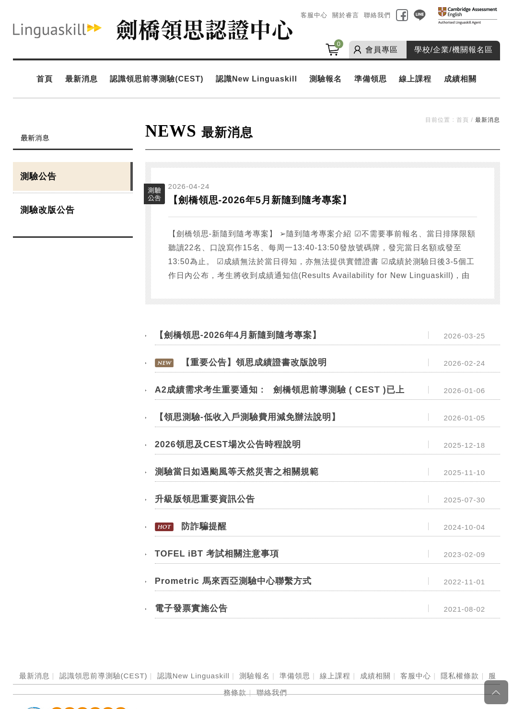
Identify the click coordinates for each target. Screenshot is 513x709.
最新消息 (81, 79)
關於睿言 (345, 15)
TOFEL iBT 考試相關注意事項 (217, 553)
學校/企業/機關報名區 (453, 50)
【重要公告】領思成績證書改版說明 (254, 362)
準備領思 (370, 79)
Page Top (496, 692)
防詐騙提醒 (204, 526)
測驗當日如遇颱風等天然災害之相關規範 (237, 472)
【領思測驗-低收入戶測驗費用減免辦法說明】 (247, 417)
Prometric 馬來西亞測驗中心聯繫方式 (233, 581)
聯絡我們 (377, 15)
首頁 (44, 79)
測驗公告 (38, 176)
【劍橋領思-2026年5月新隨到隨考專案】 (260, 200)
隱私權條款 (460, 676)
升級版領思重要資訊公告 (205, 499)
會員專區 (381, 50)
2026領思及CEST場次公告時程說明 (228, 444)
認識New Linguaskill (256, 79)
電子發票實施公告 (191, 608)
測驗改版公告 (47, 210)
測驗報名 (325, 79)
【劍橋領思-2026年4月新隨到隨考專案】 (238, 335)
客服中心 (314, 15)
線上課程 (415, 79)
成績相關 (460, 79)
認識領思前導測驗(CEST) (156, 79)
